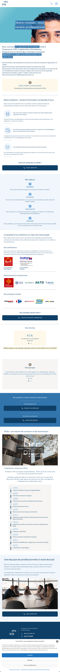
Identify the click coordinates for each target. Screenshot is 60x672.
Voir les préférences (30, 665)
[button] (57, 641)
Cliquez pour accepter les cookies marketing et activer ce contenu (30, 450)
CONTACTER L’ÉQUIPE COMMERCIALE (30, 318)
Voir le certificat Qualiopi (24, 268)
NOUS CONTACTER (30, 168)
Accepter (30, 655)
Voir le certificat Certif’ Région (8, 268)
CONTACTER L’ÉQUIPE (30, 420)
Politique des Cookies (14, 669)
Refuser (30, 660)
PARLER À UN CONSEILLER (30, 408)
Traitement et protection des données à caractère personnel (35, 669)
